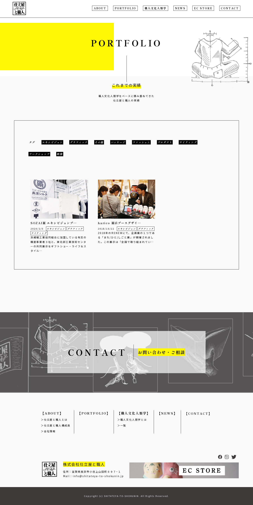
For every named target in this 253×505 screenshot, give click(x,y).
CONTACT (230, 8)
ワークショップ (39, 154)
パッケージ (118, 142)
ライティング (188, 142)
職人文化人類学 (156, 8)
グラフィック (78, 142)
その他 (99, 142)
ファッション (141, 142)
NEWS (180, 8)
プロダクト (164, 142)
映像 (60, 154)
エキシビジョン (52, 142)
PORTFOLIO (125, 8)
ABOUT (100, 8)
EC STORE (203, 8)
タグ (32, 142)
